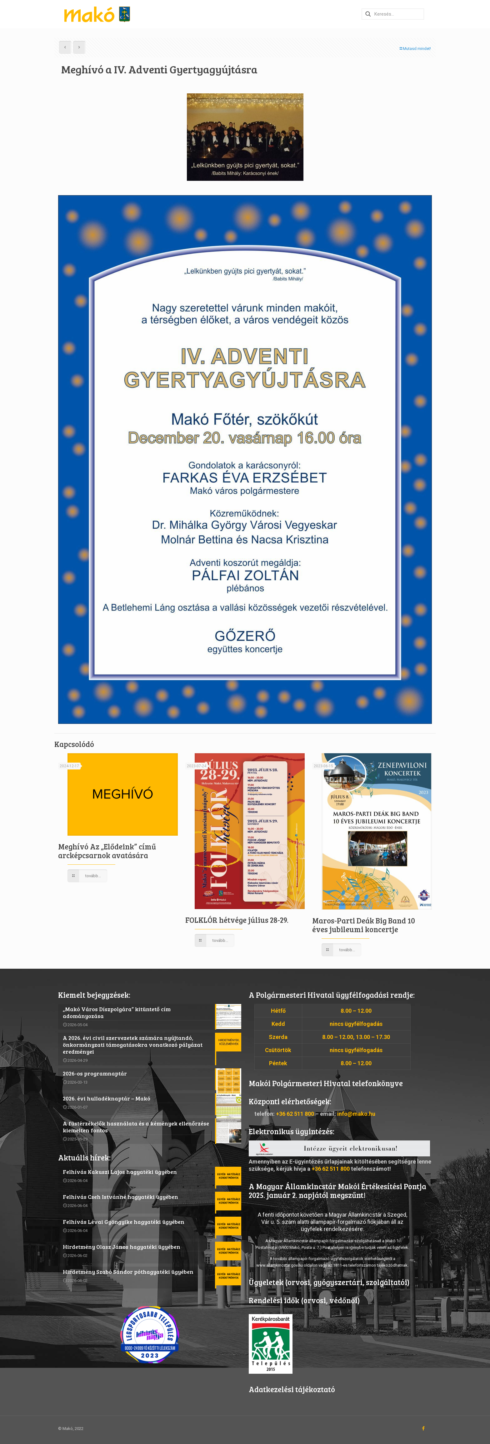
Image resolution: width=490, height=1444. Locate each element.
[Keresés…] (393, 14)
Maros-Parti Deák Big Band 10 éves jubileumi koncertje (363, 924)
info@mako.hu (356, 1113)
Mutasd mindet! (415, 48)
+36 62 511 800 (295, 1113)
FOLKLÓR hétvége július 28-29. (236, 920)
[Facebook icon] (423, 1428)
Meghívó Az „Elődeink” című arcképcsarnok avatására (107, 850)
